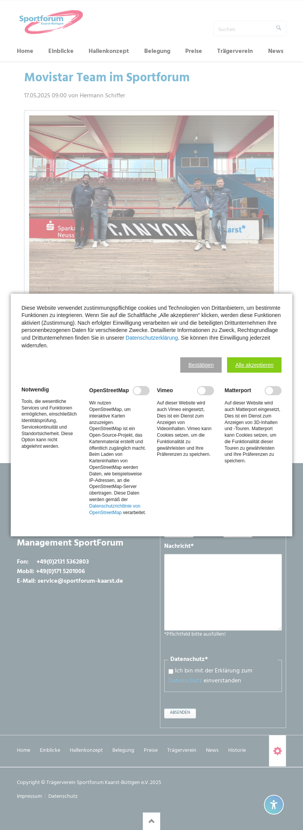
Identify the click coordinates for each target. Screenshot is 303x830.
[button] (201, 365)
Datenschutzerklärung (152, 338)
